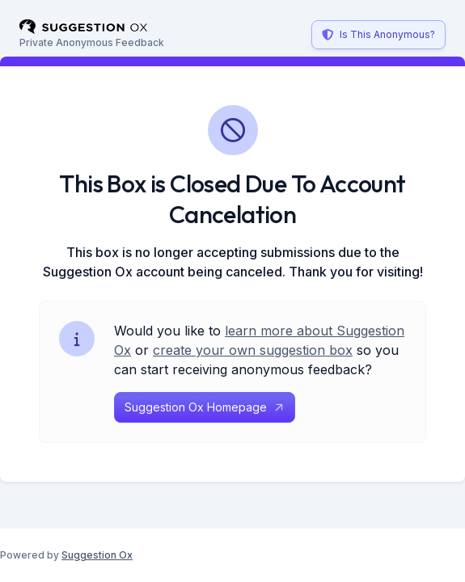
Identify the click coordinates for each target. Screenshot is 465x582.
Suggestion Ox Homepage (205, 407)
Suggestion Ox (97, 555)
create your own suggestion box (253, 350)
